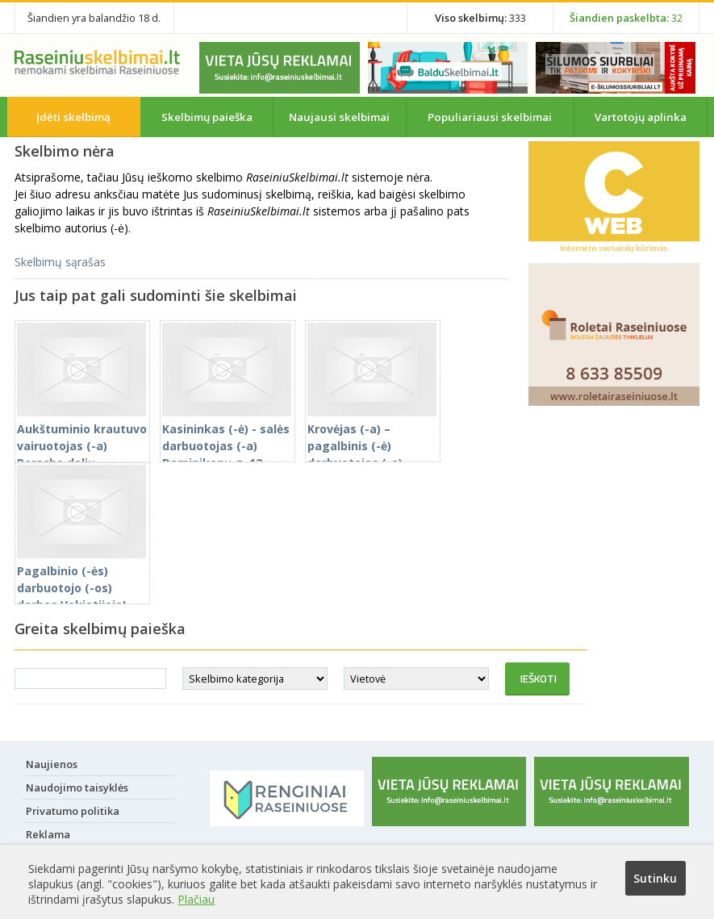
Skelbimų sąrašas (60, 261)
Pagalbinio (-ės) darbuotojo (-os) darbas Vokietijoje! (81, 579)
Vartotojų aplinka (641, 117)
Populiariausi (490, 117)
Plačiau (196, 899)
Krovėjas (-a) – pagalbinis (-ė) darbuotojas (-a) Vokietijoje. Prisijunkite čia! (371, 454)
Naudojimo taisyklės (77, 787)
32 (626, 17)
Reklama (48, 834)
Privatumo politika (72, 811)
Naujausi (339, 117)
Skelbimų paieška (207, 117)
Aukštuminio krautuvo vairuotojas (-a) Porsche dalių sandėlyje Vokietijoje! (82, 445)
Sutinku (655, 878)
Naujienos (51, 764)
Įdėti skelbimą (73, 117)
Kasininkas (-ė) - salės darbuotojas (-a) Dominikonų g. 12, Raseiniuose (226, 445)
